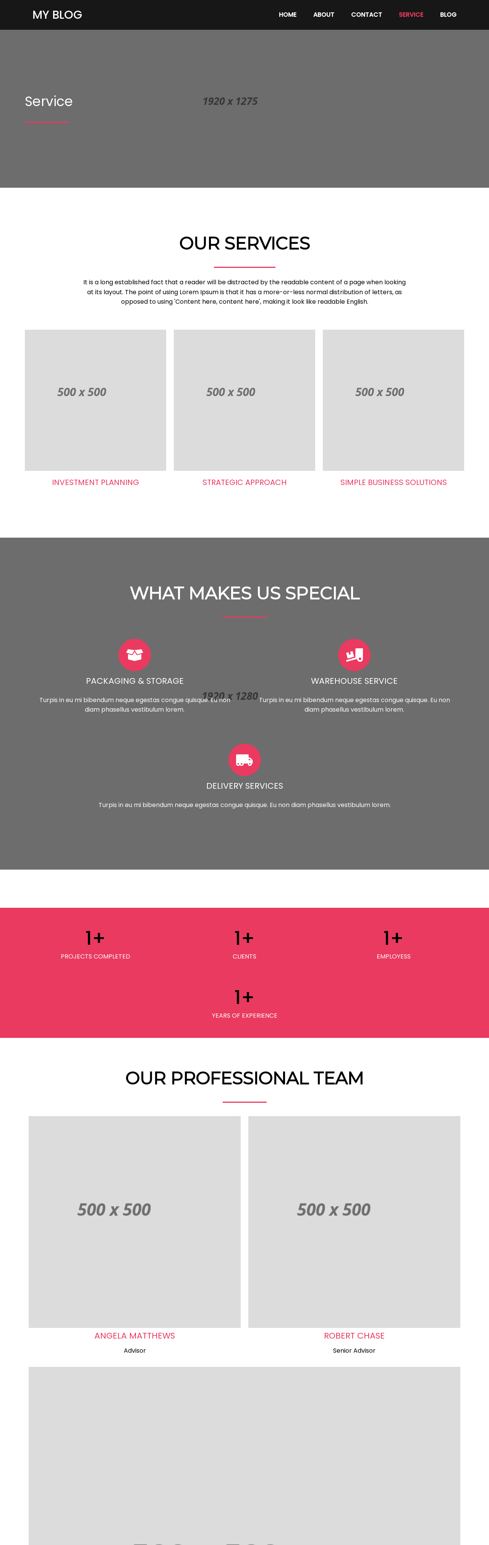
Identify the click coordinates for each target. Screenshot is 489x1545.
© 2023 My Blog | (218, 1533)
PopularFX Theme (269, 1533)
